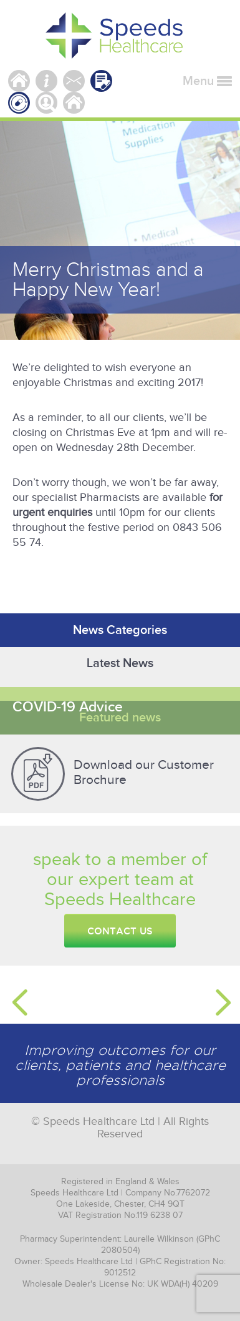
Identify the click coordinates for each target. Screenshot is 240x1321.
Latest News (120, 663)
